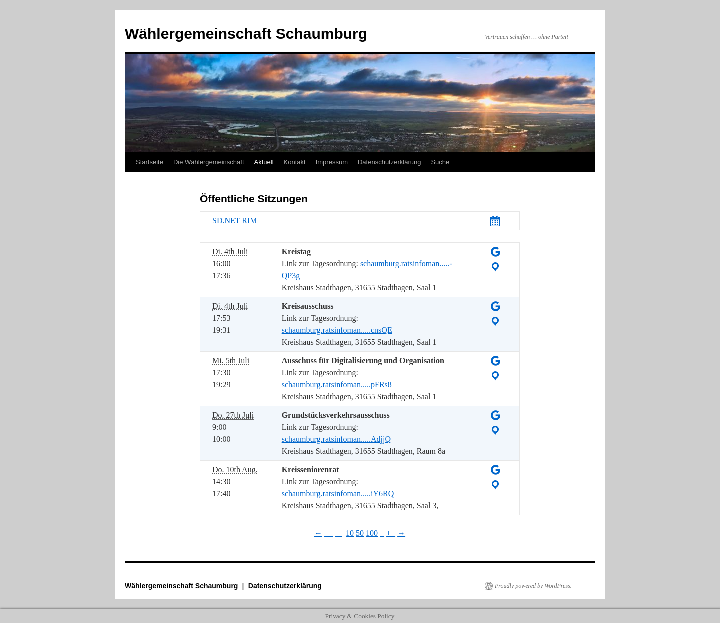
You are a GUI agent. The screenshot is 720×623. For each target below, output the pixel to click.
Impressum (332, 162)
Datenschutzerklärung (389, 162)
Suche (440, 162)
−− (329, 533)
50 (360, 533)
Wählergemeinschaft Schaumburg (246, 33)
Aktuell (264, 162)
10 (350, 533)
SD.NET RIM (235, 220)
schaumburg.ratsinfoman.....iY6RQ (338, 493)
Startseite (150, 162)
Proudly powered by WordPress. (533, 585)
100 (372, 533)
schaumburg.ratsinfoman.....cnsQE (337, 330)
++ (391, 533)
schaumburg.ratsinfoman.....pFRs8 (337, 384)
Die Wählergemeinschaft (209, 162)
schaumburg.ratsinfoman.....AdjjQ (336, 439)
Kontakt (295, 162)
